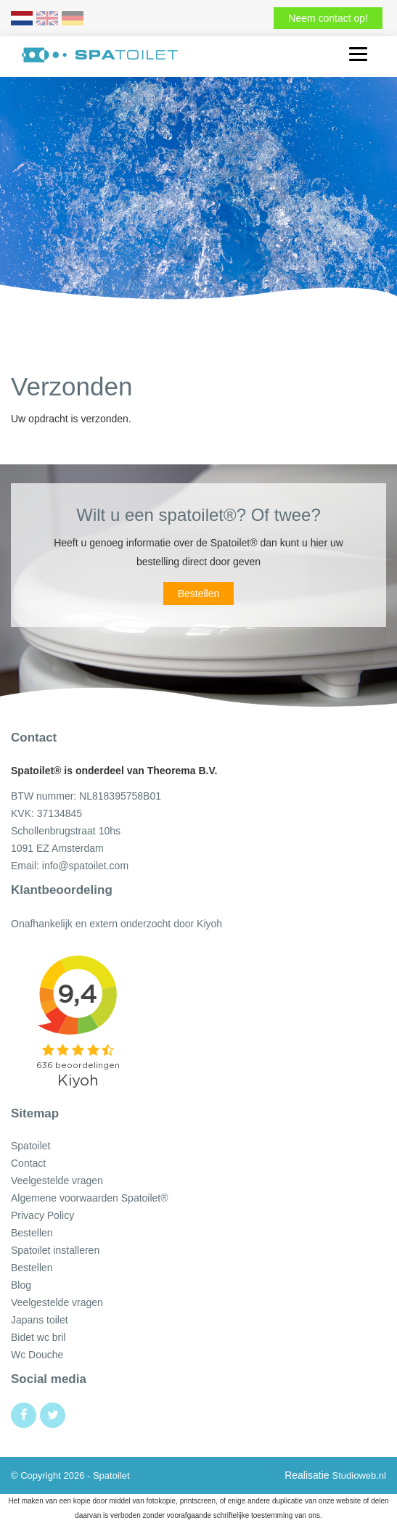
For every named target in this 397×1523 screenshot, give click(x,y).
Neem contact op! (328, 18)
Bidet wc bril (38, 1337)
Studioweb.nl (359, 1475)
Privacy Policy (42, 1215)
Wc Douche (37, 1354)
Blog (21, 1285)
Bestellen (199, 593)
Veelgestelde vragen (57, 1180)
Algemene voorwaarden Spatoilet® (89, 1198)
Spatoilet (30, 1146)
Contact (28, 1163)
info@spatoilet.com (85, 865)
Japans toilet (39, 1320)
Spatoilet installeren (55, 1250)
